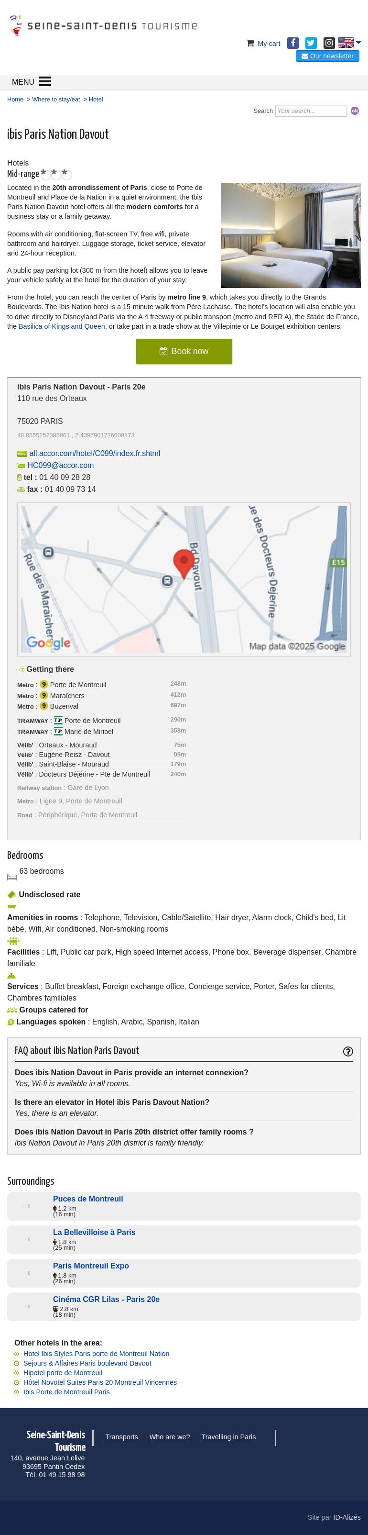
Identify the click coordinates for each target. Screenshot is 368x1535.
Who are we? (170, 1437)
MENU (23, 82)
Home (15, 99)
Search (263, 110)
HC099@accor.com (60, 465)
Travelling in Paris (229, 1437)
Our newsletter (328, 56)
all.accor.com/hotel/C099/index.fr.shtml (94, 453)
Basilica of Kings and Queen (62, 326)
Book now (190, 351)
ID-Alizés (347, 1517)
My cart (262, 43)
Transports (122, 1437)
